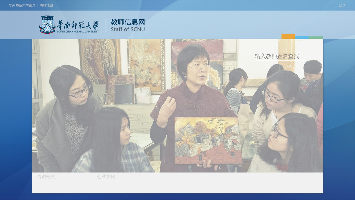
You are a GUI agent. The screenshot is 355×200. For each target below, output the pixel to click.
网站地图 (46, 5)
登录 (342, 5)
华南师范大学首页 (22, 5)
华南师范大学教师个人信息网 (69, 25)
